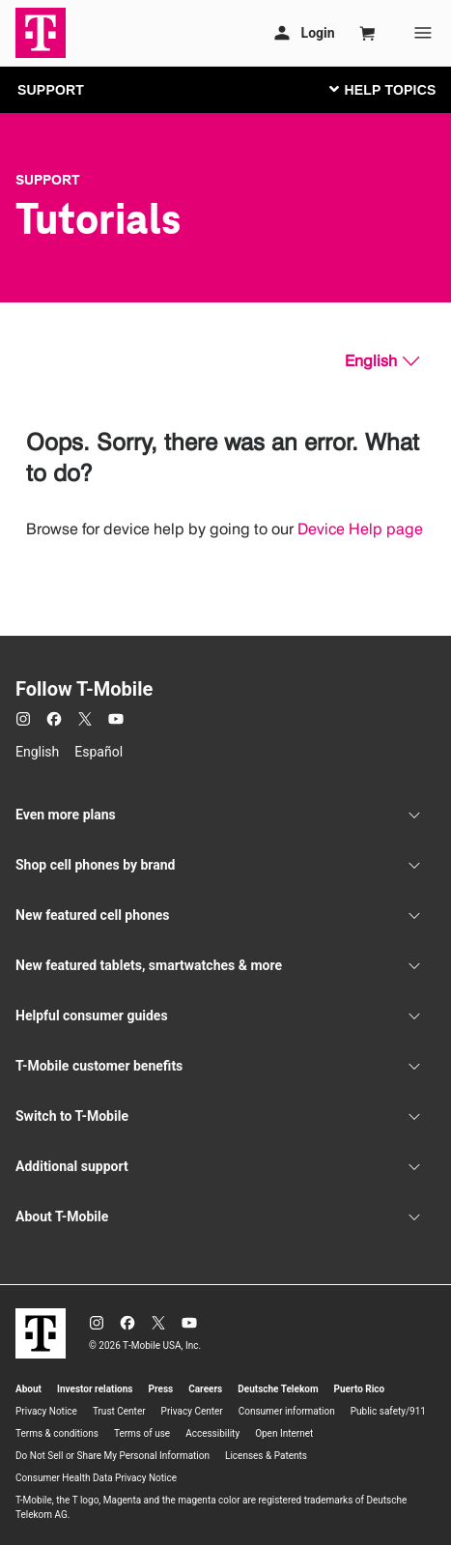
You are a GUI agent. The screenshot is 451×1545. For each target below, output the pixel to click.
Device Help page (360, 529)
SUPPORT (50, 90)
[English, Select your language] (382, 361)
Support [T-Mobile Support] (47, 179)
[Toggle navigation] (378, 89)
